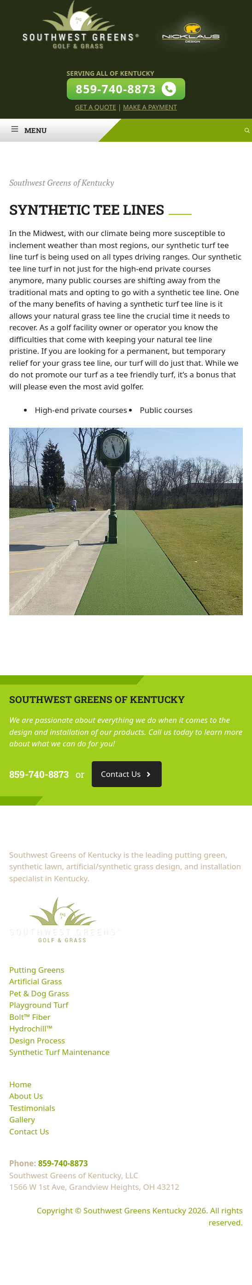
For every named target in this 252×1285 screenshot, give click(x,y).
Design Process (37, 1040)
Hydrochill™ (31, 1028)
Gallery (22, 1119)
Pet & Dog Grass (39, 993)
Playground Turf (38, 1005)
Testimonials (32, 1108)
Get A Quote (95, 107)
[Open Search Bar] (247, 130)
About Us (26, 1096)
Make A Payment (150, 107)
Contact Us (29, 1131)
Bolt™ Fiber (30, 1017)
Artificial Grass (35, 981)
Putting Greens (36, 969)
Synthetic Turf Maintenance (59, 1052)
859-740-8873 (63, 1163)
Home (20, 1084)
